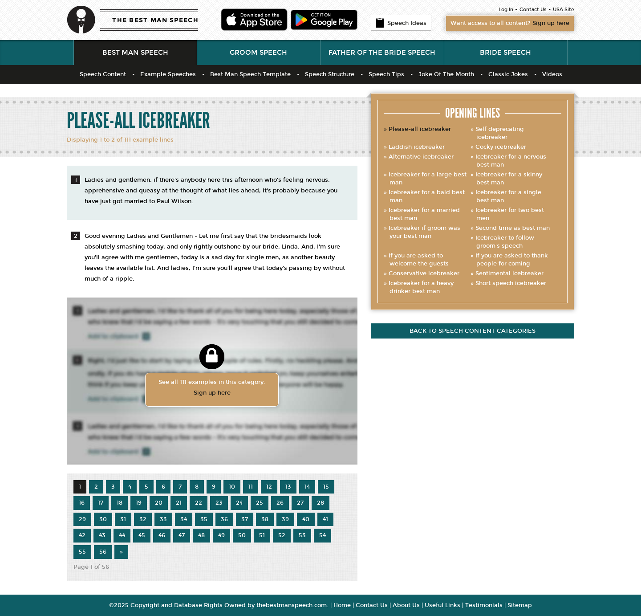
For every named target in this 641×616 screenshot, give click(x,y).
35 (203, 519)
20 (158, 502)
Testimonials (484, 605)
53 (302, 535)
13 (288, 486)
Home (342, 605)
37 (244, 519)
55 (82, 551)
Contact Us (533, 9)
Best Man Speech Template (250, 74)
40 (305, 519)
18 (119, 502)
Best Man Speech (135, 53)
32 (142, 519)
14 (307, 486)
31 (123, 519)
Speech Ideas (401, 22)
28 (320, 502)
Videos (552, 74)
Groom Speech (258, 53)
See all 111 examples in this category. (212, 388)
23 (219, 502)
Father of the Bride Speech (382, 53)
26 (280, 502)
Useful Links (442, 605)
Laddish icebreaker (417, 147)
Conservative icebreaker (424, 273)
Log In (506, 9)
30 (103, 519)
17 (100, 502)
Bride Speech (505, 53)
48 (201, 535)
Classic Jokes (508, 74)
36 (224, 519)
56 (102, 551)
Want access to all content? (509, 23)
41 (325, 519)
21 (179, 502)
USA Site (563, 9)
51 (262, 535)
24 (239, 502)
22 (198, 502)
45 (141, 535)
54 (322, 535)
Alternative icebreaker (421, 156)
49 (221, 535)
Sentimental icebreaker (509, 273)
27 (300, 502)
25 (259, 502)
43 (102, 535)
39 (285, 519)
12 (269, 486)
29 (82, 519)
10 (232, 486)
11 (250, 486)
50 (242, 535)
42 (82, 535)
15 (326, 486)
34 (183, 519)
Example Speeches (168, 74)
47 (182, 535)
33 (163, 519)
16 (82, 502)
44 (122, 535)
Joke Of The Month (446, 74)
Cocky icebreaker (500, 147)
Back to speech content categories (473, 331)
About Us (406, 605)
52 (281, 535)
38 (264, 519)
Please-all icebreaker (420, 129)
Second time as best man (512, 228)
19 (139, 502)
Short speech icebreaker (510, 283)
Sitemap (519, 605)
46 (161, 535)
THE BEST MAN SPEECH (155, 20)
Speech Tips (386, 74)
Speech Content (103, 74)
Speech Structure (329, 74)
